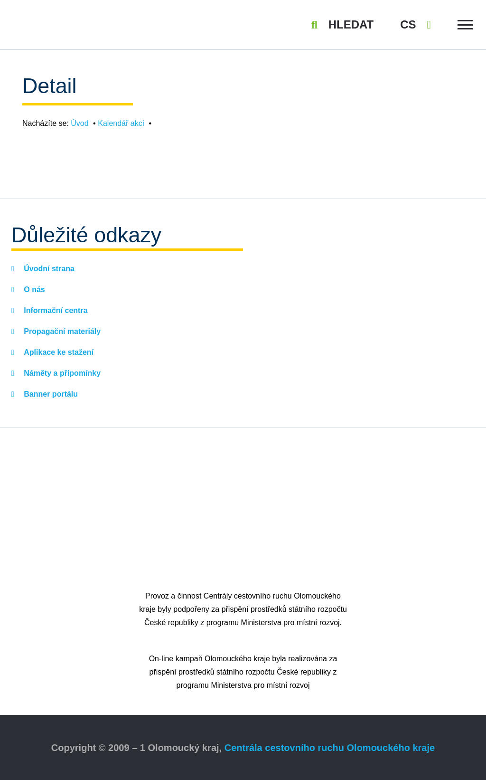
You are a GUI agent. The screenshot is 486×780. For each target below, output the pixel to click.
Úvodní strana (48, 269)
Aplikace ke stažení (57, 352)
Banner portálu (50, 394)
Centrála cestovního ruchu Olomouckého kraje (329, 747)
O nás (33, 289)
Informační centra (55, 310)
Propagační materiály (61, 331)
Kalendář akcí (121, 123)
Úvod (79, 123)
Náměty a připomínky (61, 373)
